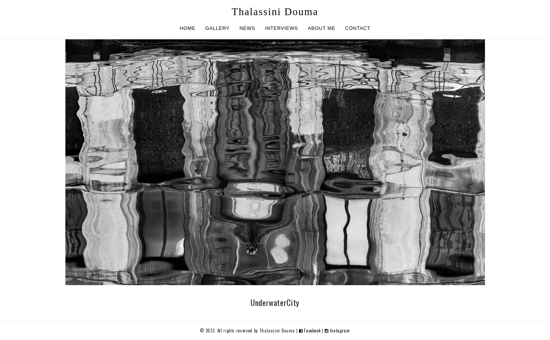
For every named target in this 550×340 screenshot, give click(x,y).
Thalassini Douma (275, 12)
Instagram (337, 331)
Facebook (310, 331)
